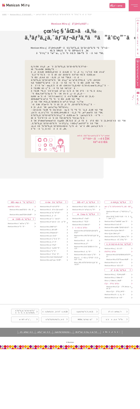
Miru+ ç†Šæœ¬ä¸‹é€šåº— (114, 280)
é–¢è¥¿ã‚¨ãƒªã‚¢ (118, 202)
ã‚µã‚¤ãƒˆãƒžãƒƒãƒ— (62, 339)
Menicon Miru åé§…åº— (84, 240)
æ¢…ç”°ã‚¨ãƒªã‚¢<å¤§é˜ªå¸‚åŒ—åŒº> (118, 207)
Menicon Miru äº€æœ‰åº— (49, 233)
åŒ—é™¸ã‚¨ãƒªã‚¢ (86, 202)
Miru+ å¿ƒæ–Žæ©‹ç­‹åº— (113, 233)
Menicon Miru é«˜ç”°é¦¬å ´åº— (50, 239)
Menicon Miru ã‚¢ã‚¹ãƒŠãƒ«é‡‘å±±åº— (86, 247)
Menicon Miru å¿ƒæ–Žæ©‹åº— (115, 230)
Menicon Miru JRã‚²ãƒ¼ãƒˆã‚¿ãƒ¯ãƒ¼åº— (86, 236)
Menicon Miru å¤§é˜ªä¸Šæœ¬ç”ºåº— (117, 236)
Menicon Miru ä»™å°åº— (17, 226)
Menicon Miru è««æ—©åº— (114, 297)
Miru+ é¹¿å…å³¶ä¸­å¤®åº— (116, 291)
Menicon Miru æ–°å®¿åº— (48, 245)
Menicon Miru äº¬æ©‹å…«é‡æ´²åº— (53, 223)
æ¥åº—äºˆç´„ (25, 325)
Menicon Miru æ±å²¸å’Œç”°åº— (116, 239)
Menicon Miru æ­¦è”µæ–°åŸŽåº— (51, 260)
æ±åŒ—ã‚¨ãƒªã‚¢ (21, 219)
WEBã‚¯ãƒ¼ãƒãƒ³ (85, 325)
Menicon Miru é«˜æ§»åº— (114, 224)
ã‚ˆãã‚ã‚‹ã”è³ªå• (115, 325)
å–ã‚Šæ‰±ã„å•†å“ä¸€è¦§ (55, 314)
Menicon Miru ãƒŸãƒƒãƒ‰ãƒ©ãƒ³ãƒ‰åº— (86, 231)
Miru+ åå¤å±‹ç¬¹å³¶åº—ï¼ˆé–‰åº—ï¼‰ (86, 258)
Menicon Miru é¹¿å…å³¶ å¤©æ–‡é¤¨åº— (118, 287)
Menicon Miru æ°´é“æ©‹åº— (50, 219)
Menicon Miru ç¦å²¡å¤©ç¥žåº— (21, 14)
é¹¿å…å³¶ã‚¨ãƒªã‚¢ (112, 283)
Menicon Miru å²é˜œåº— (81, 218)
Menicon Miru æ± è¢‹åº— (49, 236)
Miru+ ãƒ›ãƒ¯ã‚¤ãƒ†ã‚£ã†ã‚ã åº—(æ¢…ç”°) (118, 217)
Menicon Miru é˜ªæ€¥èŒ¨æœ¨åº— (117, 221)
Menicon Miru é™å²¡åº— (81, 221)
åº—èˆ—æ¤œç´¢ (116, 6)
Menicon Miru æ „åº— (81, 243)
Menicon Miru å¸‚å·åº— (48, 216)
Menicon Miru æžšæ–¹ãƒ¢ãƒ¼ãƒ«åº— (117, 227)
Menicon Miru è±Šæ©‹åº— (81, 224)
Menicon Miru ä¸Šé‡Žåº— (49, 230)
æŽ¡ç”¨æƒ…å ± (39, 339)
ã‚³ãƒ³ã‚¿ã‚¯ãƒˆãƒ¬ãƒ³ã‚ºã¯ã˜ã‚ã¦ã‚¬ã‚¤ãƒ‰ (25, 312)
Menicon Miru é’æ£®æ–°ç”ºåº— (19, 223)
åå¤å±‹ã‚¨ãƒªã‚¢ (79, 228)
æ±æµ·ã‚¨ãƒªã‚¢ (86, 214)
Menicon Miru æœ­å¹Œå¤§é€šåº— (21, 214)
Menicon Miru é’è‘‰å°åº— (50, 254)
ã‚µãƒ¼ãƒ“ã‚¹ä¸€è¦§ (85, 312)
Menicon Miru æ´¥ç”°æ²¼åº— (50, 213)
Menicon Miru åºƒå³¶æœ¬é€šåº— (118, 259)
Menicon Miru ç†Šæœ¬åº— (114, 277)
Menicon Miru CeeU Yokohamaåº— (52, 257)
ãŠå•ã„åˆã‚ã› (120, 339)
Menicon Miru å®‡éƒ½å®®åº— (50, 206)
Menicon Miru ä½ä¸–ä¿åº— (115, 294)
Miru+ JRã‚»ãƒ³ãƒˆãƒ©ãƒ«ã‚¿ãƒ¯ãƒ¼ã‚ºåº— (86, 263)
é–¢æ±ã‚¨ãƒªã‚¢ (53, 202)
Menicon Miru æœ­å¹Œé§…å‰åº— (21, 210)
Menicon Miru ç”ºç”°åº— (48, 251)
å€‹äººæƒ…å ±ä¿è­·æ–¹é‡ (91, 339)
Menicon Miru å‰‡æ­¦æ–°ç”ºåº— (85, 254)
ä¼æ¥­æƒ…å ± (17, 339)
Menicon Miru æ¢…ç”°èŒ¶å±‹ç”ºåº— (118, 212)
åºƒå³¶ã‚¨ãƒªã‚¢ (110, 251)
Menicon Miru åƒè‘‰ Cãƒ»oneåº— (52, 209)
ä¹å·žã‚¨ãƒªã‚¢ (118, 270)
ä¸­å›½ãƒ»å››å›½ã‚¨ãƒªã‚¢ (118, 244)
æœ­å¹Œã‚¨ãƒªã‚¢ (14, 206)
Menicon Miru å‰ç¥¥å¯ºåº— (50, 248)
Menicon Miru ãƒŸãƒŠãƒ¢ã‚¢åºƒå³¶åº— (118, 255)
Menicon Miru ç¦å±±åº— (114, 248)
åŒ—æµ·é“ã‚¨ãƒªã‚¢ (21, 202)
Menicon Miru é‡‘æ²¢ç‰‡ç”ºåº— (84, 209)
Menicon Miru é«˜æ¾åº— (114, 262)
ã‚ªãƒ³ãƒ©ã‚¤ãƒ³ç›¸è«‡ (55, 325)
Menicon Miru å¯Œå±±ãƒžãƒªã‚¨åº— (85, 206)
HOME (4, 14)
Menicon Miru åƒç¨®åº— (83, 251)
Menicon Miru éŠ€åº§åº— (49, 227)
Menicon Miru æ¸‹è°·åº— (48, 242)
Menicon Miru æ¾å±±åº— (114, 265)
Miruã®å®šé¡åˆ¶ (137, 38)
